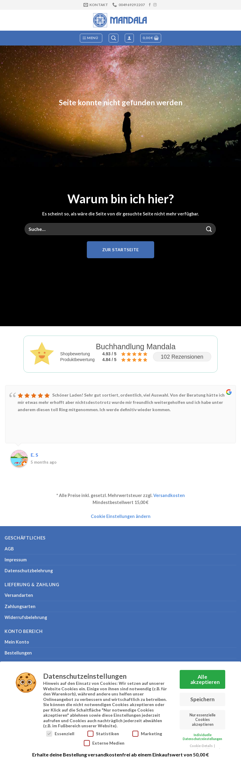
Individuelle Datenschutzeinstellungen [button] (202, 736)
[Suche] (113, 38)
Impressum (16, 559)
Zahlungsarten (20, 606)
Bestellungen (18, 652)
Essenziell (60, 733)
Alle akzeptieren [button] (205, 679)
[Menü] (91, 38)
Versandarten (19, 595)
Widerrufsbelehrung (26, 617)
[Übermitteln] (209, 229)
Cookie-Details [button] (201, 745)
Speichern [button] (202, 698)
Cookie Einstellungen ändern (121, 516)
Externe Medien (104, 742)
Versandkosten (169, 495)
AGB (9, 548)
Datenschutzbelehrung (29, 570)
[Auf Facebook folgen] (149, 5)
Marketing (147, 733)
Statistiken (103, 733)
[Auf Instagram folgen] (155, 5)
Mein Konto (17, 641)
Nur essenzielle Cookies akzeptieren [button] (202, 719)
